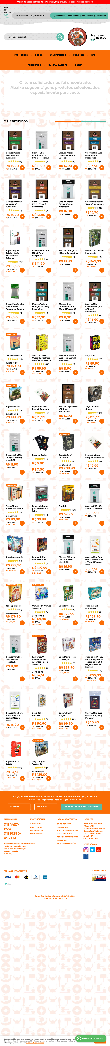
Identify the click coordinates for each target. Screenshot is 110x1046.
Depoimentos (36, 827)
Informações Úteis (67, 819)
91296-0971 (39, 16)
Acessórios (34, 65)
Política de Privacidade (67, 837)
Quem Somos (59, 16)
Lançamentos (58, 55)
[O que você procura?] (60, 37)
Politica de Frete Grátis (67, 830)
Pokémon (78, 55)
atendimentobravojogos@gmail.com (19, 843)
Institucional (37, 819)
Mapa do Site (62, 827)
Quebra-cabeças (57, 65)
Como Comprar (64, 824)
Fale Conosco (87, 16)
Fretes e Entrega (64, 834)
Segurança (62, 840)
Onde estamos (36, 830)
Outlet (78, 65)
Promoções (21, 55)
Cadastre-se (101, 16)
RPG (93, 55)
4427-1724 (22, 16)
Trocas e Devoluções (66, 843)
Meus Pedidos (73, 16)
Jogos (39, 55)
